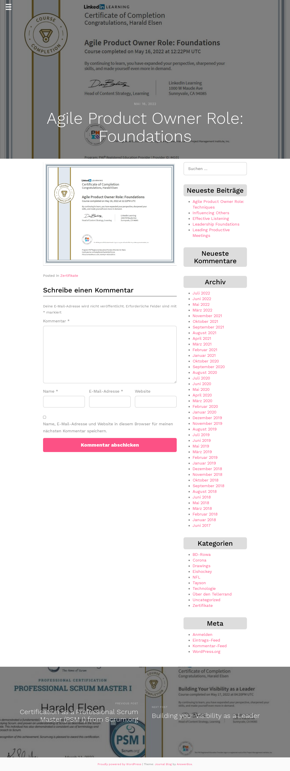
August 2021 (204, 332)
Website (142, 391)
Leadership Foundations (216, 224)
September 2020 (209, 366)
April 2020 (202, 395)
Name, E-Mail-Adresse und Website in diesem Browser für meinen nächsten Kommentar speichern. (108, 427)
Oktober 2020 (206, 361)
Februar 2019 (205, 457)
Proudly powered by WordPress (120, 764)
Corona (199, 560)
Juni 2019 (202, 440)
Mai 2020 (201, 389)
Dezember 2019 (207, 417)
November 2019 (207, 423)
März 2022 (202, 310)
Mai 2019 (201, 446)
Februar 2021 (205, 349)
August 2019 (205, 429)
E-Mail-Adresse (106, 391)
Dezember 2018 (207, 468)
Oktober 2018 (205, 480)
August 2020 (205, 372)
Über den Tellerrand (212, 594)
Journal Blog (164, 764)
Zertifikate (69, 275)
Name (50, 391)
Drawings (201, 565)
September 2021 (208, 327)
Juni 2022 (202, 298)
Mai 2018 (201, 502)
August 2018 (205, 491)
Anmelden (203, 634)
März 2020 (202, 400)
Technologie (204, 588)
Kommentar (56, 321)
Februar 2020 (205, 406)
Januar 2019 (204, 463)
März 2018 (202, 508)
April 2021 (202, 338)
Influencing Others (211, 212)
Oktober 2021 (205, 321)
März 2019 (202, 451)
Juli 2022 (201, 293)
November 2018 (207, 474)
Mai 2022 (201, 304)
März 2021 (202, 344)
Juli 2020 (201, 378)
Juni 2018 (202, 497)
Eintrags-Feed (206, 640)
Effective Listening (211, 218)
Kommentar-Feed (210, 645)
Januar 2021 (204, 355)
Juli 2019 (201, 434)
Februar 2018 (205, 514)
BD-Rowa (202, 554)
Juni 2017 (202, 525)
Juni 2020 (202, 383)
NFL (197, 577)
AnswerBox (184, 764)
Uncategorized (206, 599)
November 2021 (207, 315)
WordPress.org (206, 651)
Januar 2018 (204, 519)
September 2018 (208, 485)
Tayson (199, 582)
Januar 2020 (204, 412)
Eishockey (202, 571)
